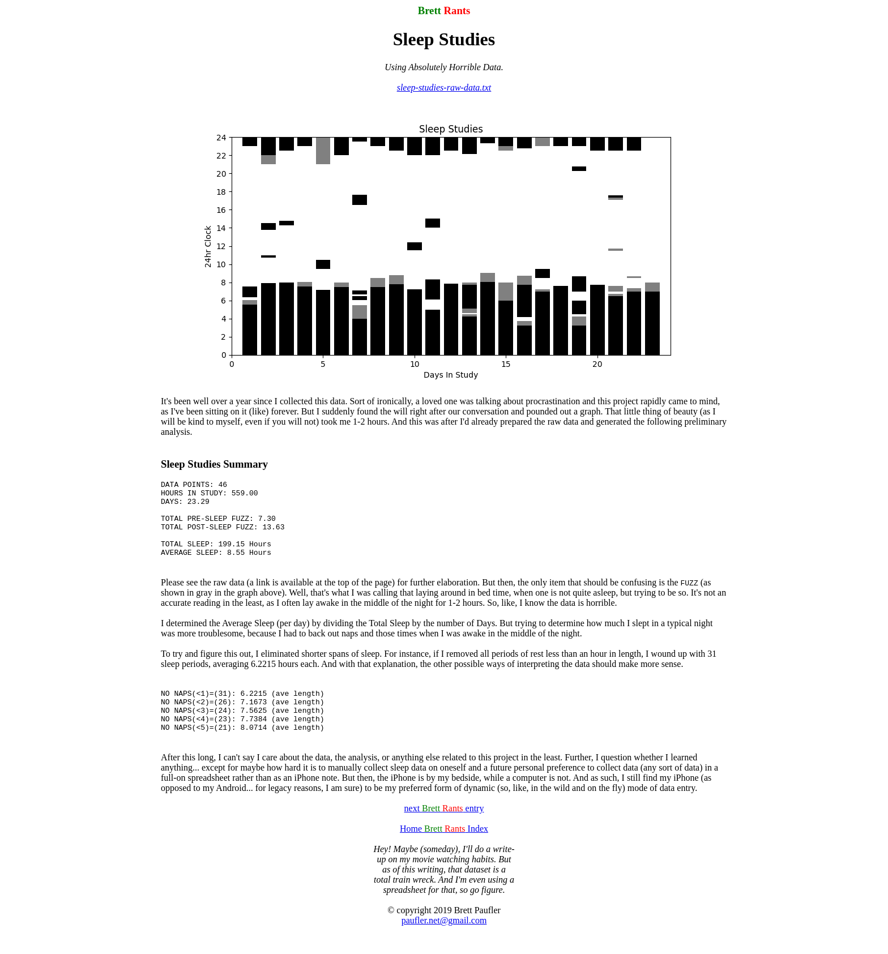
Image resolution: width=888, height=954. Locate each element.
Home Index (444, 852)
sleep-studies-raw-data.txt (444, 87)
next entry (444, 832)
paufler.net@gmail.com (444, 944)
